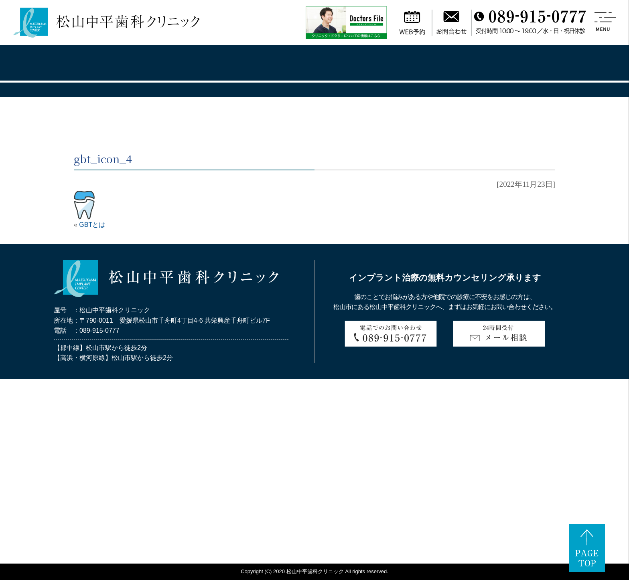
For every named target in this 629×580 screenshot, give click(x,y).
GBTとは (92, 224)
